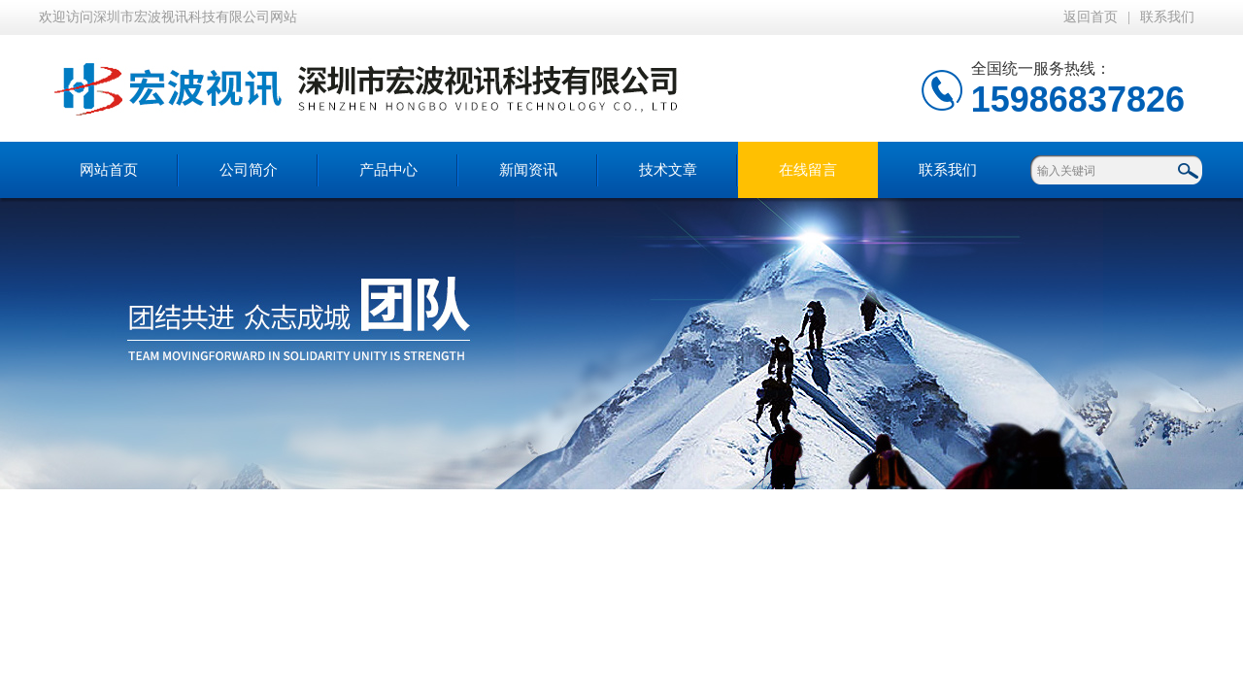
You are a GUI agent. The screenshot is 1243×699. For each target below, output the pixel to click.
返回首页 (1090, 17)
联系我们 (1167, 17)
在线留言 (808, 170)
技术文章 (668, 170)
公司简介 (248, 170)
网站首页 (109, 170)
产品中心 (388, 170)
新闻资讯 (528, 170)
